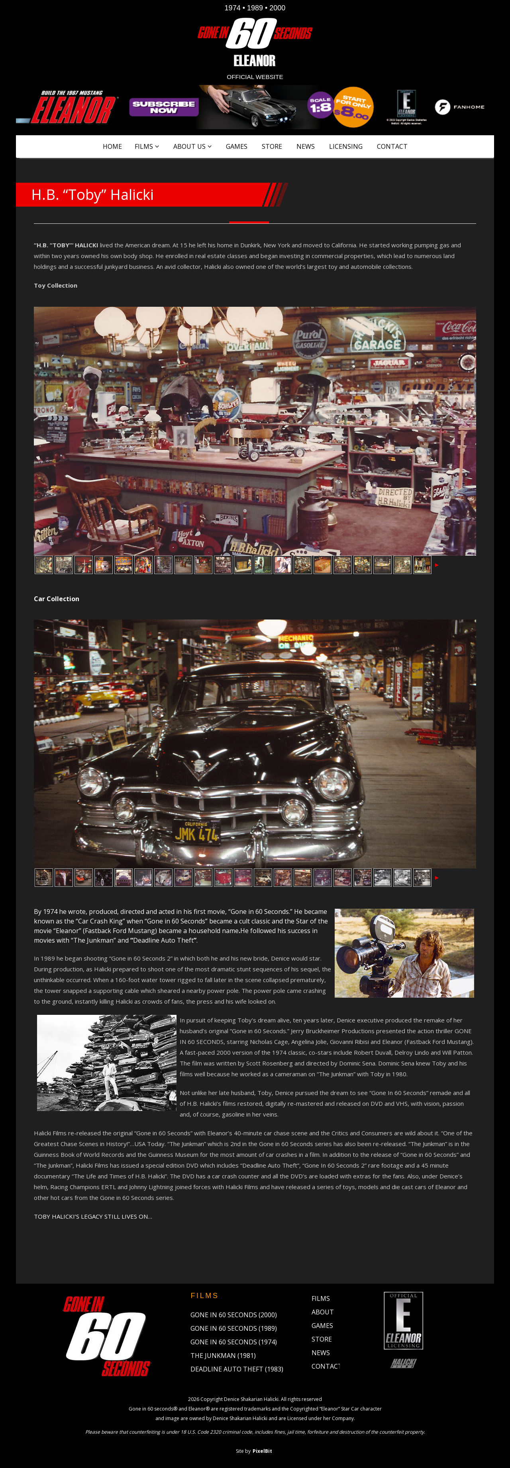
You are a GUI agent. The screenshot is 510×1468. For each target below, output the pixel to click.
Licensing (346, 146)
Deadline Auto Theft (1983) (236, 1369)
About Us (189, 146)
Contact (392, 146)
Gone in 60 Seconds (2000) (233, 1314)
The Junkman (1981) (223, 1355)
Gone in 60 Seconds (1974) (233, 1342)
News (305, 146)
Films (144, 146)
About (323, 1312)
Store (272, 146)
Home (112, 146)
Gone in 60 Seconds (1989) (233, 1328)
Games (236, 146)
